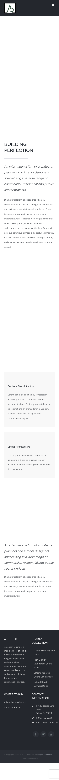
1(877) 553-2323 (44, 717)
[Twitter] (43, 734)
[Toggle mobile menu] (53, 4)
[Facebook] (36, 734)
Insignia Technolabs (44, 754)
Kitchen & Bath (13, 707)
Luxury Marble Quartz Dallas (44, 652)
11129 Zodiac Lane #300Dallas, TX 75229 (45, 709)
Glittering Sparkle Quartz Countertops (43, 674)
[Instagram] (51, 734)
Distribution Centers (15, 702)
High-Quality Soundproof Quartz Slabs (43, 663)
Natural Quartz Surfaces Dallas (41, 684)
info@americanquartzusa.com (45, 722)
